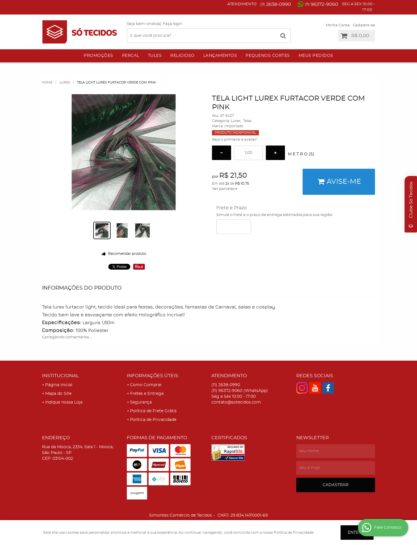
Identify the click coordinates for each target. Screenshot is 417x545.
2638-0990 (275, 4)
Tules (155, 56)
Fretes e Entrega (147, 394)
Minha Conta (338, 25)
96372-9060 (321, 4)
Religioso (182, 56)
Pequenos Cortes (268, 56)
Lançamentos (220, 56)
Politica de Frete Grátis (153, 411)
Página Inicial (58, 385)
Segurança (141, 402)
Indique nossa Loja (64, 402)
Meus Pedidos (316, 56)
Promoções (98, 56)
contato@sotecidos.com (236, 402)
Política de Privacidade (153, 420)
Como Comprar (146, 385)
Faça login (172, 24)
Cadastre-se (364, 25)
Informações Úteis (152, 375)
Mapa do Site (58, 394)
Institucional (60, 375)
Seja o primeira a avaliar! (234, 139)
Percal (130, 56)
